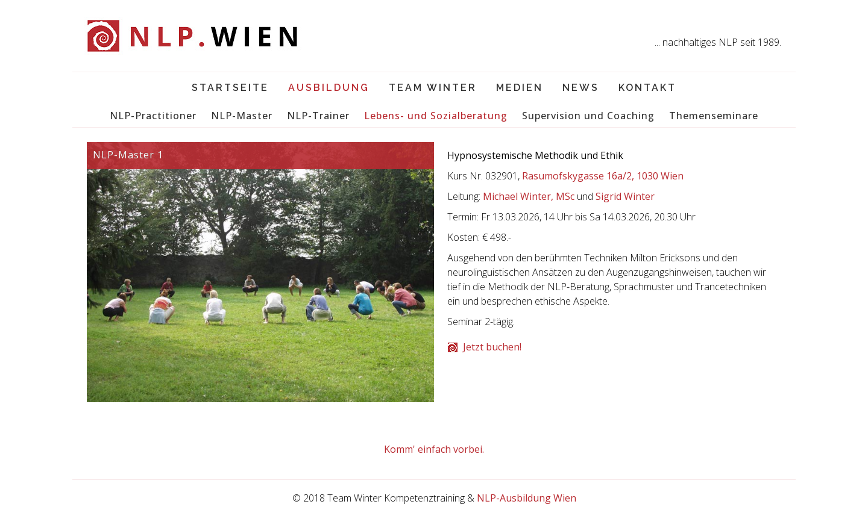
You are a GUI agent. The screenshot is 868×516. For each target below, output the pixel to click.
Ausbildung (329, 87)
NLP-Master (241, 115)
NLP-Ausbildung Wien (526, 498)
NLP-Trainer (318, 115)
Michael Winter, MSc (528, 196)
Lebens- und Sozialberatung (436, 115)
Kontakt (647, 87)
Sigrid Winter (625, 196)
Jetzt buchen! (492, 346)
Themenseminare (713, 115)
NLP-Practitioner (153, 115)
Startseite (230, 87)
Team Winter (433, 87)
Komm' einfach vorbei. (434, 449)
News (580, 87)
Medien (519, 87)
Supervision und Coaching (588, 115)
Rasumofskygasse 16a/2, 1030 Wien (603, 175)
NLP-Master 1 (128, 154)
